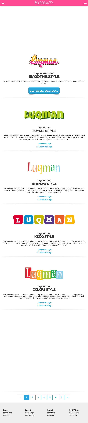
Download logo (44, 144)
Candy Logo (74, 413)
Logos (6, 410)
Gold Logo (29, 413)
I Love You (7, 413)
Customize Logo (44, 147)
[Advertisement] (44, 29)
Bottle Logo (29, 415)
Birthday (6, 415)
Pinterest (50, 415)
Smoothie (73, 415)
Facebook (51, 413)
